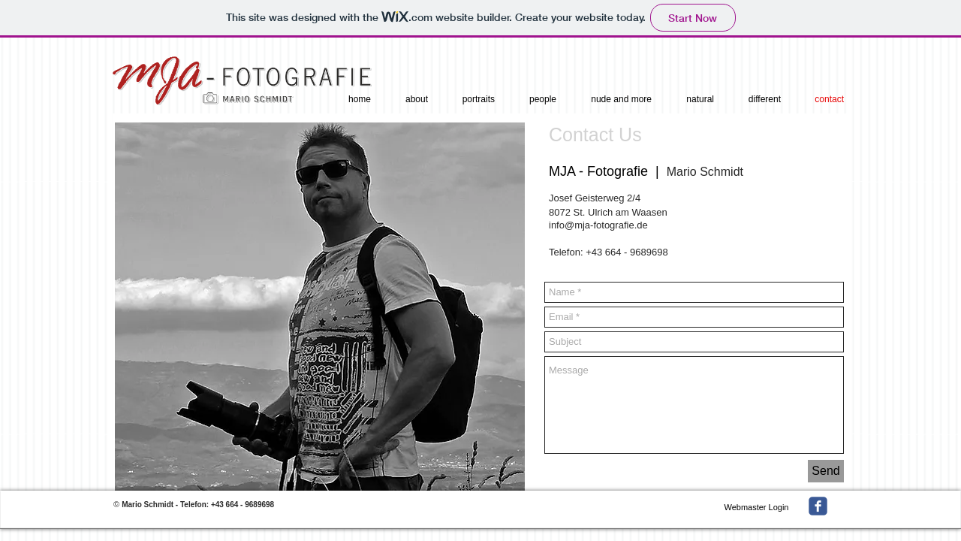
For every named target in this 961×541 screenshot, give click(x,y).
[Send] (826, 471)
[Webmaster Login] (756, 507)
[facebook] (818, 506)
